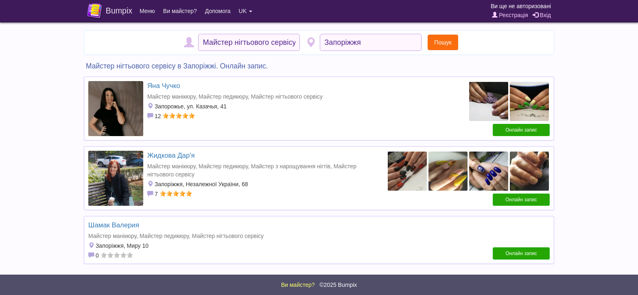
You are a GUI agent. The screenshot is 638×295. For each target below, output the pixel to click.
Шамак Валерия (113, 225)
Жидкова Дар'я (171, 155)
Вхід (542, 15)
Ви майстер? (180, 11)
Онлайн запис (521, 130)
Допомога (218, 11)
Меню (147, 11)
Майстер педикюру (223, 96)
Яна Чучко (163, 86)
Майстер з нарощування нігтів (290, 166)
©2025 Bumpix (338, 285)
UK (245, 11)
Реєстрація (510, 15)
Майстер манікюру (171, 96)
